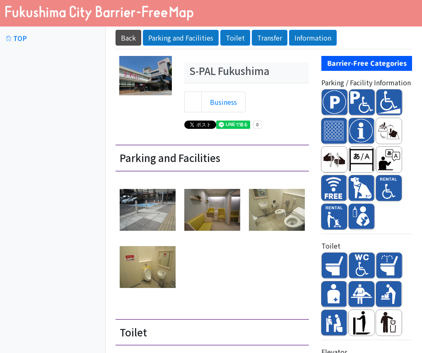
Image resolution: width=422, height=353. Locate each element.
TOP (16, 38)
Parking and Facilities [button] (180, 38)
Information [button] (312, 38)
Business (223, 102)
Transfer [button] (269, 38)
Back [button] (128, 38)
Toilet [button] (235, 38)
